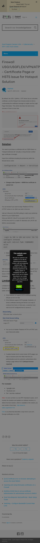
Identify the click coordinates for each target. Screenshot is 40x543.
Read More (19, 289)
